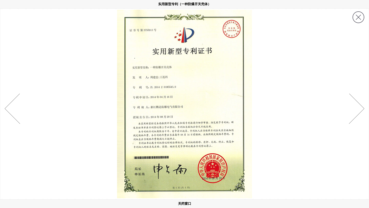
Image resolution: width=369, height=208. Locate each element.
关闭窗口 (184, 203)
